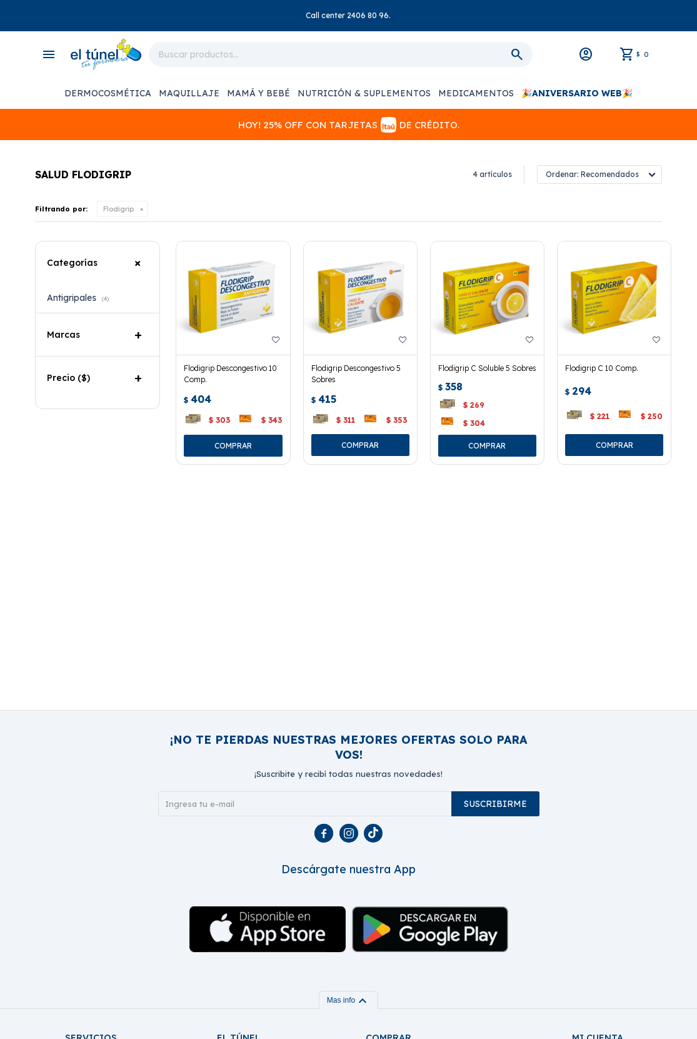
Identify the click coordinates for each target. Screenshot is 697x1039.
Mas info (348, 1000)
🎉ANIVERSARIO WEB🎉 (577, 93)
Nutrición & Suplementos (364, 93)
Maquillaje (189, 93)
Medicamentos (476, 93)
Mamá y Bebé (258, 93)
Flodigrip (118, 209)
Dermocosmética (107, 93)
